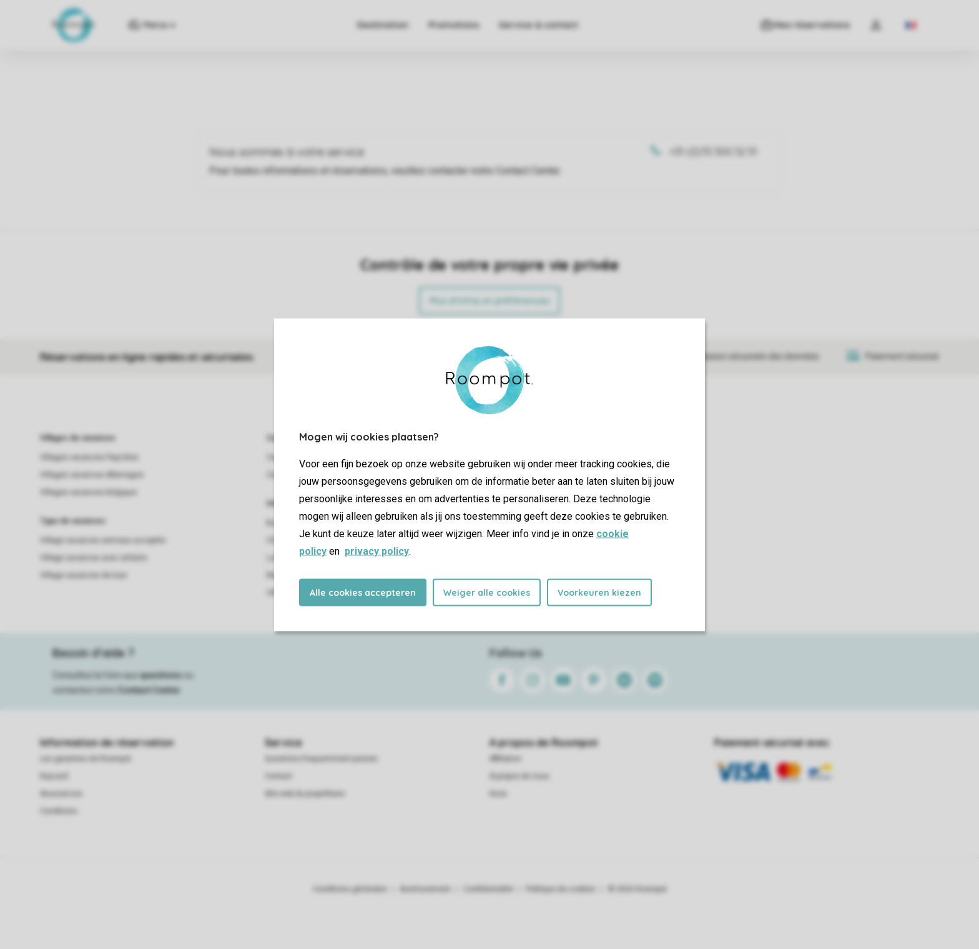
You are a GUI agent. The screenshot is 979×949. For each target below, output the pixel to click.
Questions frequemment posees (321, 758)
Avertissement (425, 889)
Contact (278, 776)
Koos (498, 793)
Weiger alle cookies (486, 592)
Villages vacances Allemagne (92, 474)
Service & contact (538, 25)
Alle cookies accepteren (363, 592)
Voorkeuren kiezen (599, 592)
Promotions (453, 25)
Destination (382, 25)
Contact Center (148, 690)
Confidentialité (488, 889)
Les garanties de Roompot (85, 758)
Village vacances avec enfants (93, 557)
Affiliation (505, 758)
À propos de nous (519, 776)
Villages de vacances (78, 438)
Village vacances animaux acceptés (103, 540)
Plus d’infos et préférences (489, 300)
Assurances (61, 793)
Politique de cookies (561, 889)
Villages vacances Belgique (88, 492)
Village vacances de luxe (83, 575)
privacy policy (377, 551)
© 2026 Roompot (637, 889)
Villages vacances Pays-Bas (89, 457)
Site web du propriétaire (305, 793)
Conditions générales (350, 889)
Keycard (54, 776)
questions (161, 675)
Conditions (58, 811)
